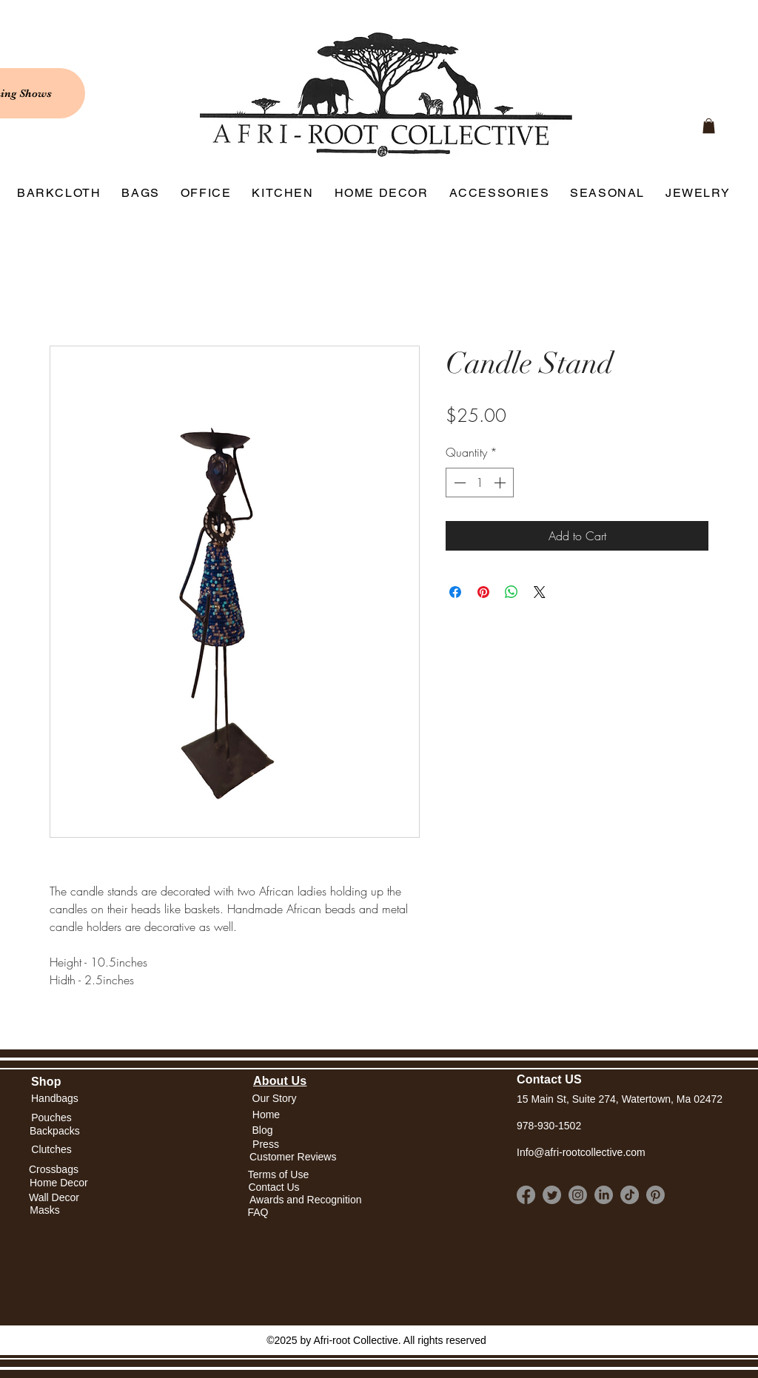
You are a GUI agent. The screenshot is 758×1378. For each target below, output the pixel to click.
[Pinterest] (655, 1195)
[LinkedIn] (603, 1195)
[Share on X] (540, 592)
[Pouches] (51, 1118)
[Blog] (262, 1130)
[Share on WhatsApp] (511, 592)
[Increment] (501, 482)
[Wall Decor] (54, 1198)
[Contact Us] (273, 1187)
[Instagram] (577, 1195)
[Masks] (44, 1210)
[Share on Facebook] (455, 592)
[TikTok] (629, 1195)
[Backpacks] (55, 1131)
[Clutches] (51, 1150)
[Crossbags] (53, 1169)
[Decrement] (458, 482)
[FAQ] (257, 1212)
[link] (708, 125)
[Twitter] (552, 1195)
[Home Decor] (59, 1183)
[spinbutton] (480, 482)
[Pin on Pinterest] (483, 592)
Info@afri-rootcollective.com (581, 1152)
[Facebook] (526, 1195)
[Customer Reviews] (292, 1158)
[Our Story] (274, 1098)
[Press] (265, 1145)
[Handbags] (54, 1098)
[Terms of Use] (278, 1175)
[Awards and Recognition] (305, 1200)
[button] (266, 1115)
